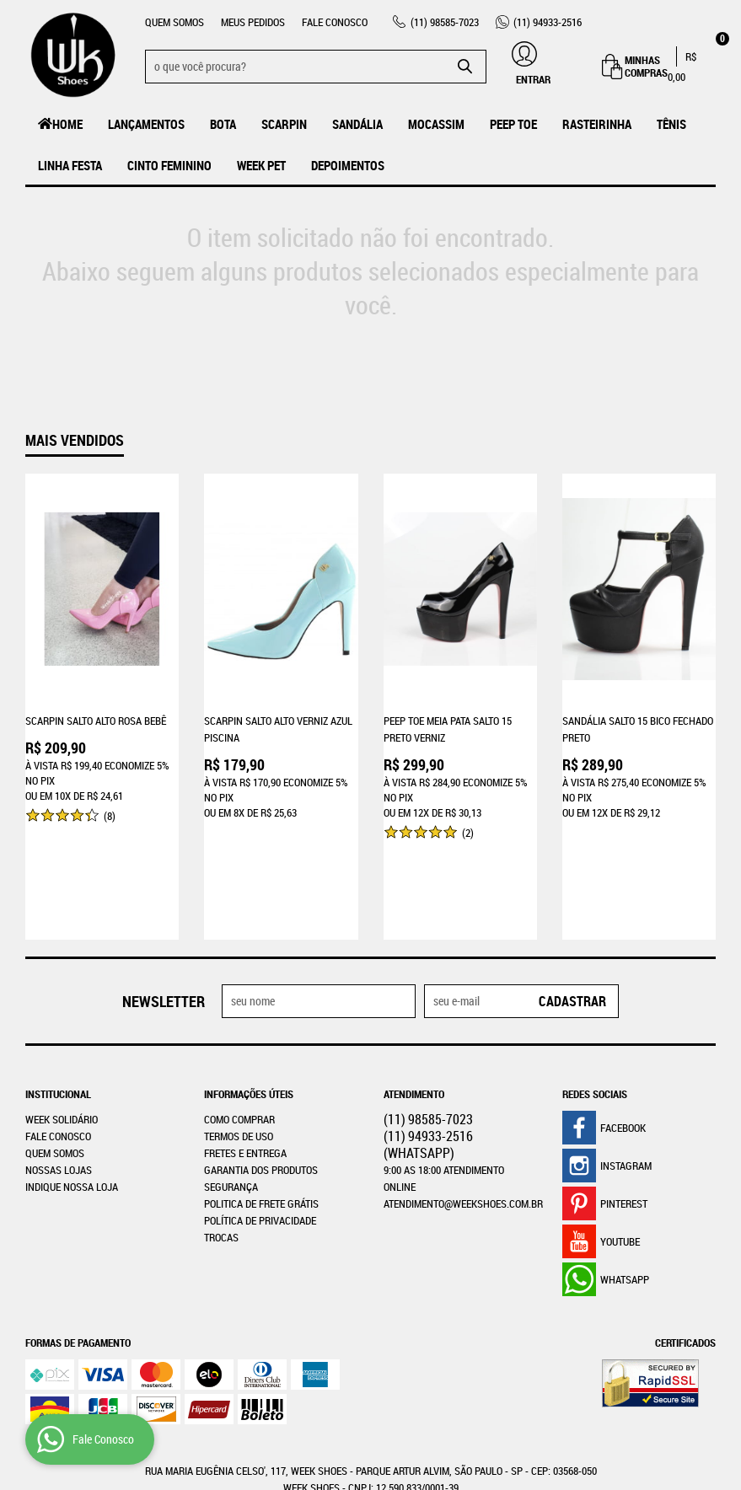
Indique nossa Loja (71, 1088)
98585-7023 (445, 21)
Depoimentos (347, 165)
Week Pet (261, 165)
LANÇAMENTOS (146, 123)
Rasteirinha (596, 123)
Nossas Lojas (58, 1071)
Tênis (671, 123)
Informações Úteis (248, 995)
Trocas (221, 1138)
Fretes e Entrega (245, 1054)
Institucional (58, 995)
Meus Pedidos (253, 21)
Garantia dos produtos (261, 1071)
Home (67, 123)
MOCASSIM (436, 123)
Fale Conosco (335, 21)
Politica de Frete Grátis (261, 1104)
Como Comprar (239, 1020)
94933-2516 (547, 21)
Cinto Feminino (169, 165)
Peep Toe (513, 123)
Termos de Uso (238, 1037)
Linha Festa (70, 165)
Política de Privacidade (260, 1121)
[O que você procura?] (465, 66)
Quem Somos (174, 21)
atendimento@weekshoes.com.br (463, 1104)
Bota (223, 123)
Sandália (357, 123)
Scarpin (284, 123)
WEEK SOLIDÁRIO (61, 1020)
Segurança (231, 1088)
